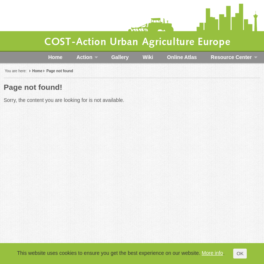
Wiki (148, 57)
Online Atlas (182, 57)
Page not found (59, 71)
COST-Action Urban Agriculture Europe (137, 42)
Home (55, 57)
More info (212, 253)
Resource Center (230, 57)
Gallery (119, 57)
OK (239, 253)
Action (83, 57)
